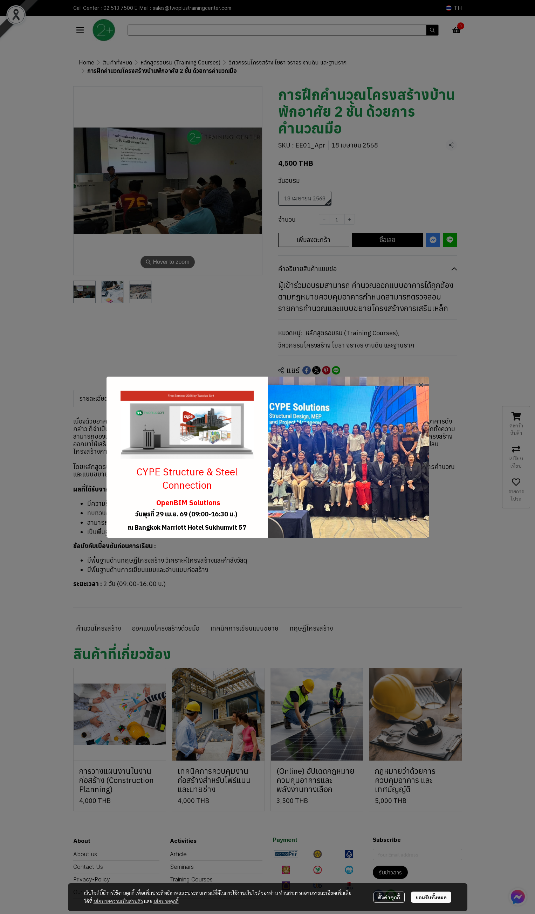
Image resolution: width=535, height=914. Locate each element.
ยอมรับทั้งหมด (431, 897)
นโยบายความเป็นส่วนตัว (118, 901)
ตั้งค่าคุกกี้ (389, 897)
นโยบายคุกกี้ (166, 901)
